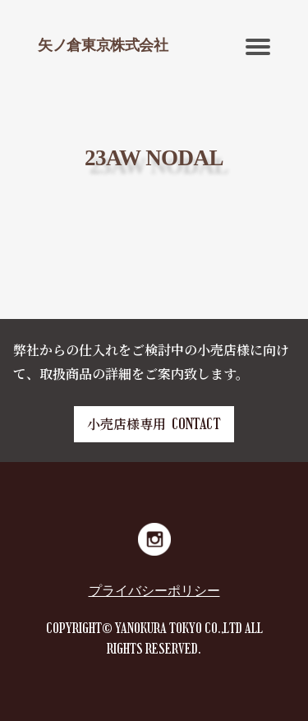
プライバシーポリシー (154, 591)
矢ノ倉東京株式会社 (103, 45)
